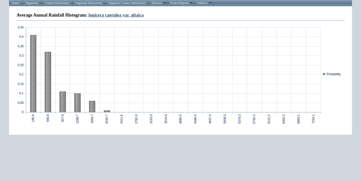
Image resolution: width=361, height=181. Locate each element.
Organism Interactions (88, 3)
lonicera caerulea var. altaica (116, 15)
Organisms (31, 3)
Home (15, 3)
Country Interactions (56, 3)
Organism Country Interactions (126, 3)
